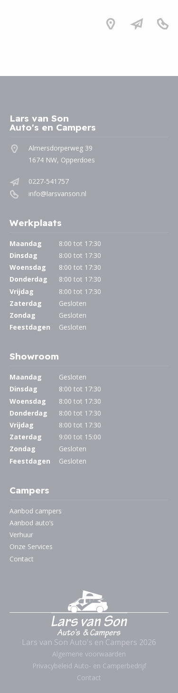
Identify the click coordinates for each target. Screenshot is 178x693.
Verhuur (21, 534)
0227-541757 (48, 181)
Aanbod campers (35, 510)
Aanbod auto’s (31, 522)
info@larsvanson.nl (57, 193)
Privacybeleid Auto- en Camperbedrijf (89, 665)
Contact (21, 558)
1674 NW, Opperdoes (61, 159)
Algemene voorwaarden (89, 653)
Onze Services (31, 546)
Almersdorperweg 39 (60, 147)
